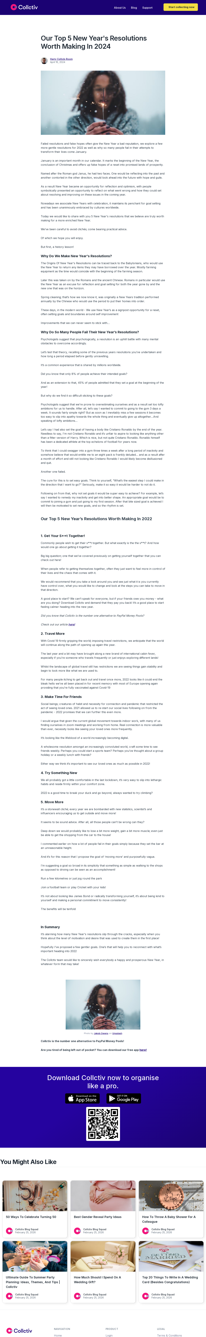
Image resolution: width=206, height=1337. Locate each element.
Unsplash (117, 1033)
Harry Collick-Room (61, 59)
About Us (120, 7)
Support (147, 7)
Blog (134, 7)
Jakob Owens (101, 1033)
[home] (24, 7)
